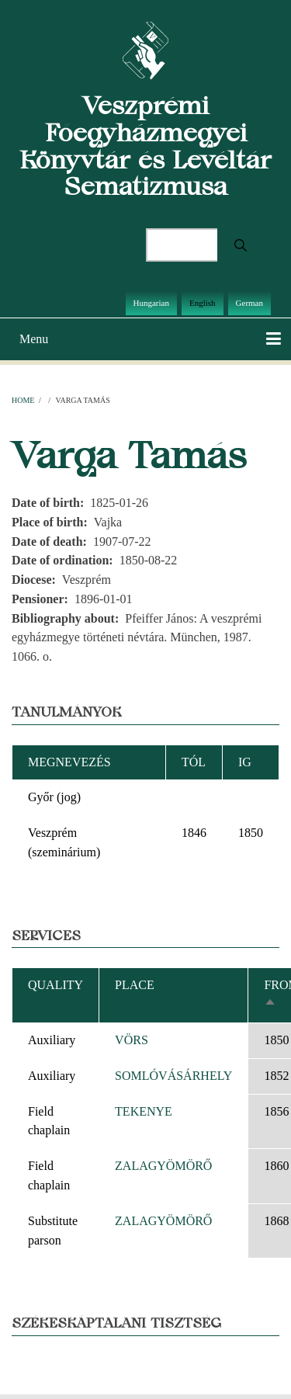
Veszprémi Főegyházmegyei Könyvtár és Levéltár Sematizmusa (145, 145)
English (202, 302)
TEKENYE (143, 1111)
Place (134, 984)
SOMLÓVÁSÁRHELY (173, 1075)
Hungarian (151, 302)
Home (23, 400)
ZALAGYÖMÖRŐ (163, 1165)
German (249, 302)
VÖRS (131, 1040)
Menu (33, 338)
